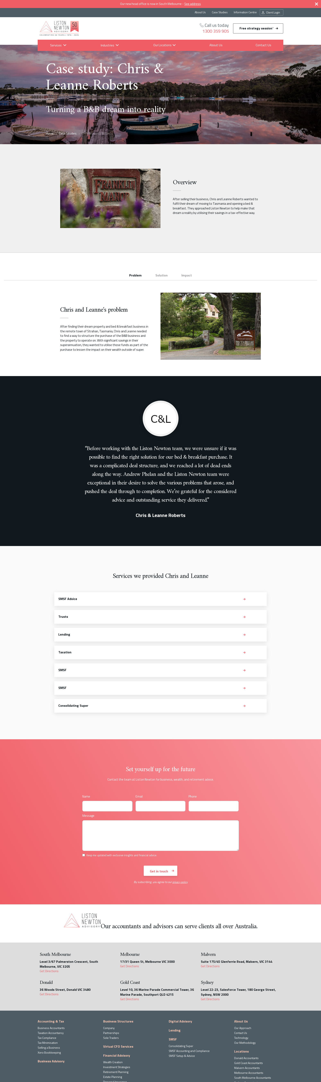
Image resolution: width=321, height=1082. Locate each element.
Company (109, 962)
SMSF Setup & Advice (182, 990)
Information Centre (245, 12)
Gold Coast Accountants (248, 997)
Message (88, 750)
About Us (200, 12)
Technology (241, 972)
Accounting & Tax (51, 955)
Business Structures (118, 955)
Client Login (273, 12)
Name (86, 731)
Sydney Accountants (246, 1017)
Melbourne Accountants (248, 1007)
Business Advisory (51, 995)
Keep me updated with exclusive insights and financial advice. (181, 1065)
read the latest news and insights (108, 1058)
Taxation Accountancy (51, 967)
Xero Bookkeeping (49, 987)
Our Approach (242, 962)
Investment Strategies (116, 1001)
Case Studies (220, 12)
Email (139, 731)
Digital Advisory (180, 955)
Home (50, 133)
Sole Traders (111, 972)
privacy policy (180, 816)
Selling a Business (49, 982)
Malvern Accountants (247, 1002)
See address (192, 3)
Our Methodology (245, 977)
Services (55, 45)
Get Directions (49, 905)
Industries (107, 45)
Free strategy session (257, 28)
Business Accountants (51, 962)
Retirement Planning (115, 1006)
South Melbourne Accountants (252, 1012)
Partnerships (111, 967)
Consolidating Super (181, 980)
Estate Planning (112, 1011)
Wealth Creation (113, 996)
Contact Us (263, 45)
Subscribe (156, 1056)
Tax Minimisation (48, 977)
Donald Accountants (246, 992)
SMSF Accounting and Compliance (189, 985)
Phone (193, 731)
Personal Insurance (115, 1016)
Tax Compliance (47, 972)
